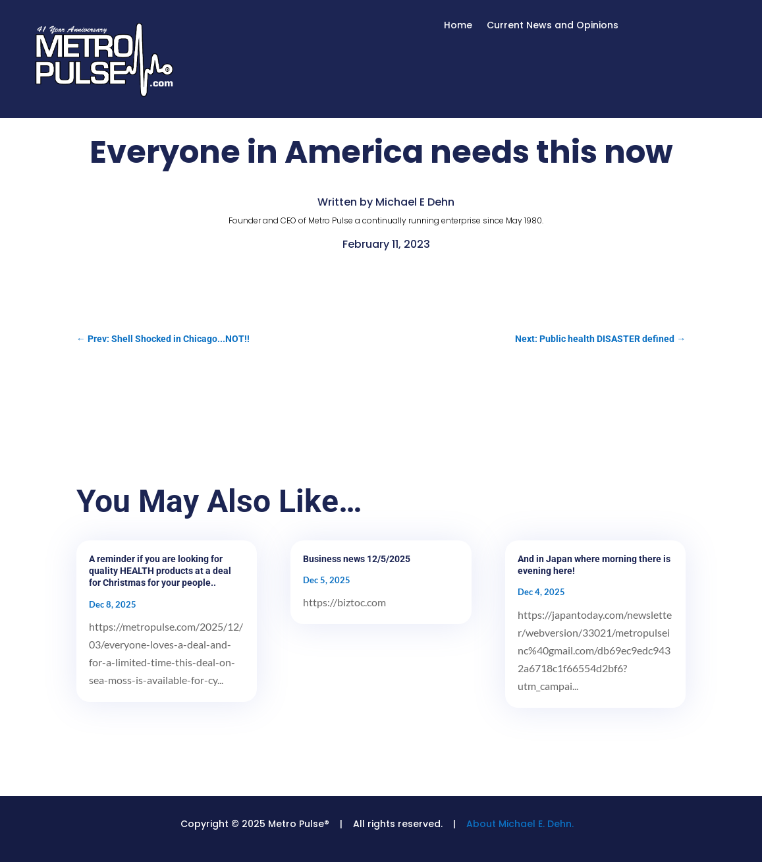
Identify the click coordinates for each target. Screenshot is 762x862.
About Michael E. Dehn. (520, 823)
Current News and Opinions (552, 26)
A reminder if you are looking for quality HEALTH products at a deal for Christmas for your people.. (160, 571)
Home (458, 26)
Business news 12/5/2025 (356, 559)
